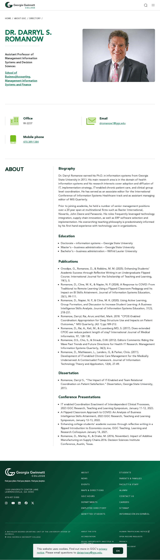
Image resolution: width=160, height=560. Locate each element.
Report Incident (127, 546)
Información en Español (134, 514)
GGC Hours (88, 496)
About (85, 472)
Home (8, 18)
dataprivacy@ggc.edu (89, 552)
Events (85, 484)
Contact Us (126, 496)
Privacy (123, 541)
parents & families (130, 478)
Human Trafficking (134, 531)
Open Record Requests (131, 536)
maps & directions (92, 490)
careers (124, 502)
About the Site (88, 531)
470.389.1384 (31, 141)
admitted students (93, 514)
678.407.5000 (12, 497)
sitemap (124, 508)
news (84, 478)
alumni (123, 490)
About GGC (20, 18)
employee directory (93, 508)
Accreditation (88, 536)
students (125, 472)
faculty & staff (129, 484)
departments (89, 502)
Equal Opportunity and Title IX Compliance (97, 542)
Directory (34, 18)
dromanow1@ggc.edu (112, 123)
